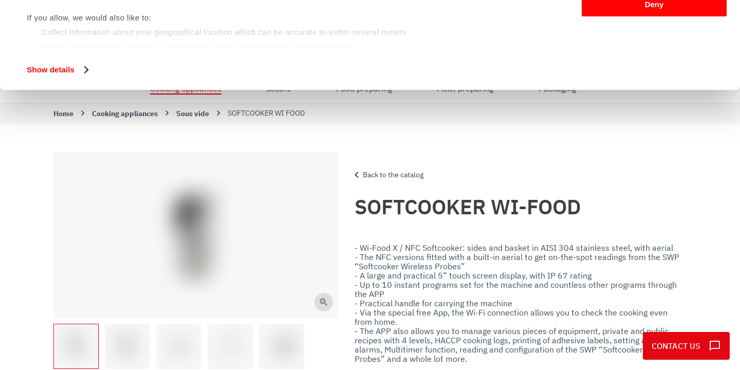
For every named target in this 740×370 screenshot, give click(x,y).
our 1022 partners (91, 37)
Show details (51, 150)
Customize (654, 55)
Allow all (654, 25)
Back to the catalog (386, 175)
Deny (654, 85)
